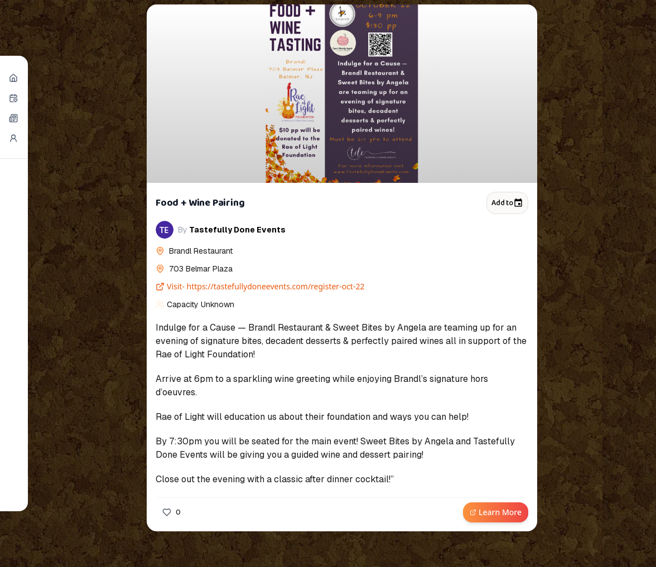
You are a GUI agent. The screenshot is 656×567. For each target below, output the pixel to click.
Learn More (496, 512)
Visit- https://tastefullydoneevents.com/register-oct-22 (260, 286)
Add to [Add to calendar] (507, 203)
